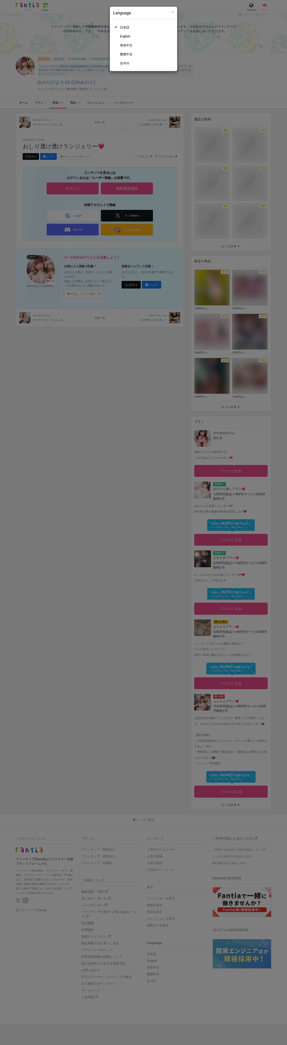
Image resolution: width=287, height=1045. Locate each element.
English (125, 36)
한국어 (124, 63)
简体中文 (126, 45)
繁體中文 (126, 54)
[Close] (172, 12)
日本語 (124, 27)
